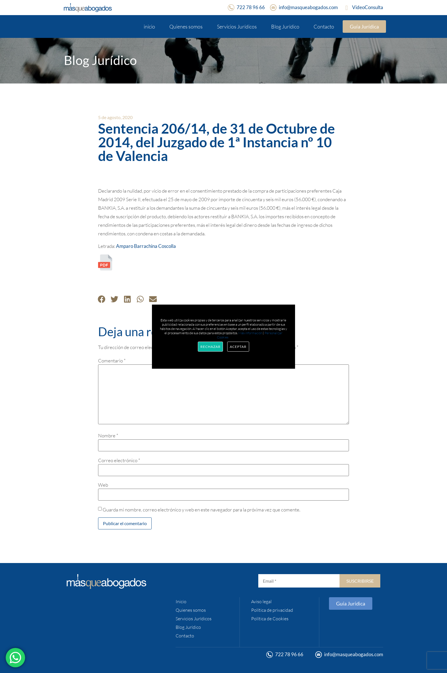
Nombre (108, 435)
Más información (250, 333)
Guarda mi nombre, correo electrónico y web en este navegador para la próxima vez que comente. (201, 509)
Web (103, 484)
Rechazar (210, 346)
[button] (101, 299)
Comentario (112, 360)
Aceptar (238, 346)
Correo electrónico (119, 460)
